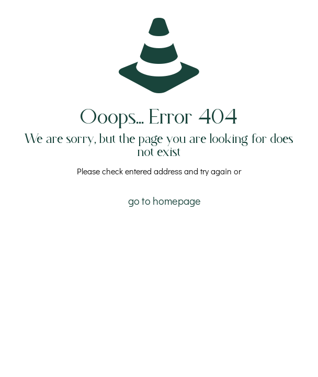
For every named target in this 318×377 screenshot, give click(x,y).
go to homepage (164, 200)
